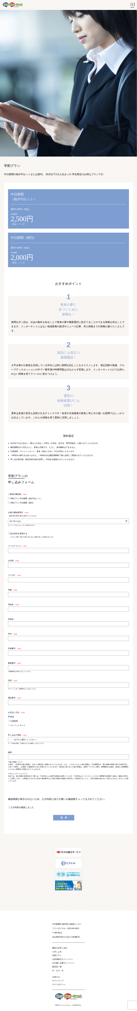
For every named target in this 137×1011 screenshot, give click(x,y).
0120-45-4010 (73, 929)
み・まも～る (58, 971)
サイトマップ (58, 981)
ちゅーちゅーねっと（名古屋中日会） (70, 1005)
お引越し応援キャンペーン (63, 963)
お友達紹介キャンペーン (62, 959)
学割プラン (57, 956)
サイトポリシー (58, 985)
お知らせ (56, 977)
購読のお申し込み (59, 948)
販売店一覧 (57, 967)
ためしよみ (57, 952)
